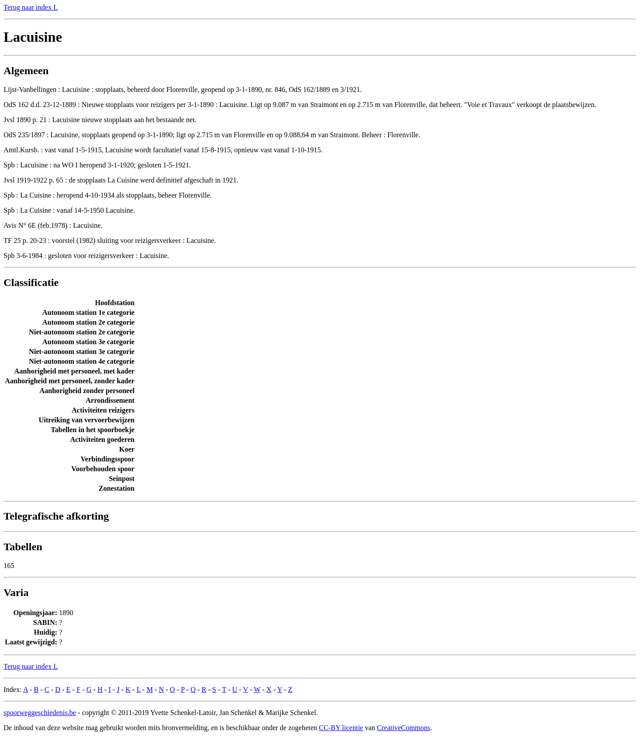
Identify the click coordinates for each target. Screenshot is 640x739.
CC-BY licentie (341, 727)
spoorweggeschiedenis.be (40, 712)
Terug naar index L (31, 7)
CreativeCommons (403, 727)
